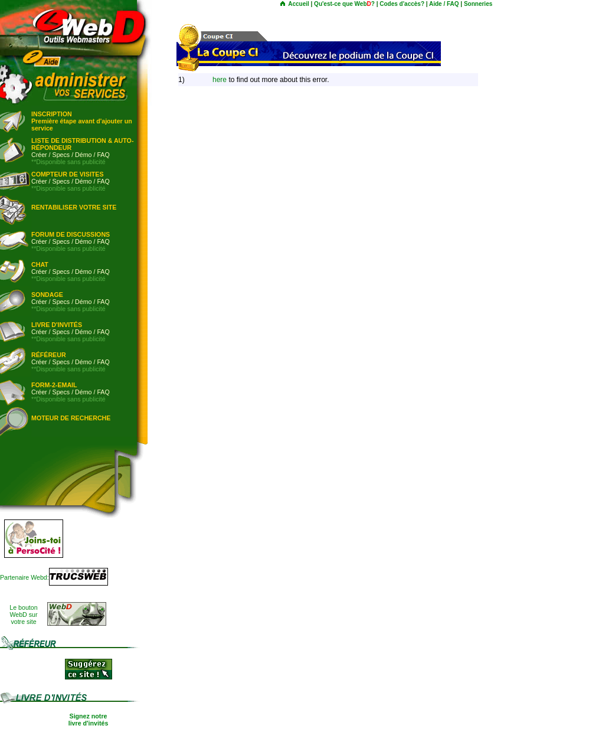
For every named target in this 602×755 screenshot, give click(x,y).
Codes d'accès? (401, 4)
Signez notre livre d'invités (88, 719)
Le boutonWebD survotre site (23, 614)
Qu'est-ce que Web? (344, 4)
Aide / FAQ (444, 4)
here (219, 80)
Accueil (298, 4)
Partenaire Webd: (24, 577)
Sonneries (478, 4)
